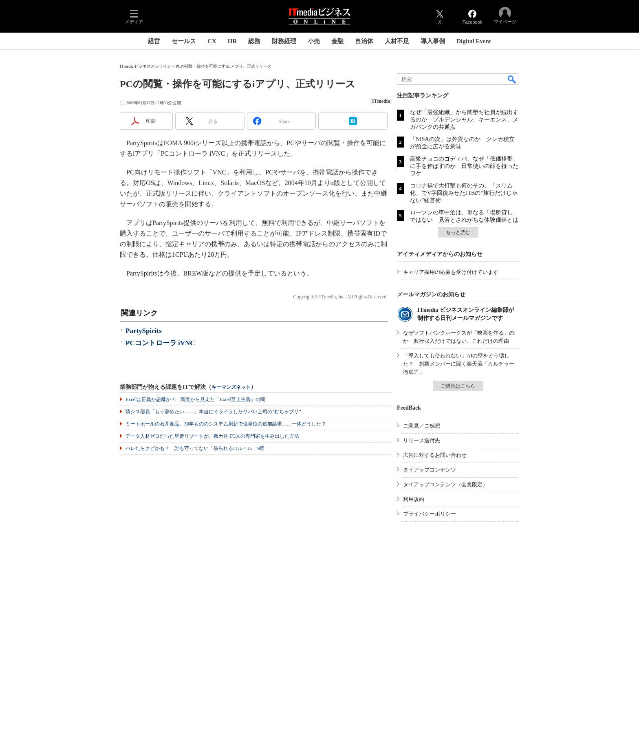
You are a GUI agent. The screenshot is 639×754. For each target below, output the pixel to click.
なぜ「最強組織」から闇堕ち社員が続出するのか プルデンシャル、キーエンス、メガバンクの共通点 (464, 119)
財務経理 (284, 41)
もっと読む (458, 232)
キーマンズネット (231, 387)
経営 (154, 41)
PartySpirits (144, 331)
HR (232, 41)
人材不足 (397, 41)
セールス (184, 41)
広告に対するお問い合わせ (435, 455)
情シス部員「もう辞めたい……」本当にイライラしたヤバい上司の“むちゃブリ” (213, 411)
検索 (512, 79)
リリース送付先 (421, 440)
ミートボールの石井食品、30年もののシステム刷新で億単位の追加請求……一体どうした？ (226, 424)
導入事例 (433, 41)
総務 (254, 41)
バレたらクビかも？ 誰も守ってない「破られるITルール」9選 (195, 448)
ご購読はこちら (458, 386)
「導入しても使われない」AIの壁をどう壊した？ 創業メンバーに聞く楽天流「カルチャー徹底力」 (458, 364)
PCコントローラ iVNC (160, 343)
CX (211, 41)
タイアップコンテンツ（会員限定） (445, 484)
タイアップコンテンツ (429, 470)
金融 (337, 41)
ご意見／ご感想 (421, 426)
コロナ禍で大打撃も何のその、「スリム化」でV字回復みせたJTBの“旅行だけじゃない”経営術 (464, 193)
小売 (314, 41)
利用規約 (413, 499)
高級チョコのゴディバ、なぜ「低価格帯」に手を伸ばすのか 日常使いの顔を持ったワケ (464, 166)
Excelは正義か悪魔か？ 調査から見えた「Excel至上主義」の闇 (195, 399)
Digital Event (473, 41)
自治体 (364, 41)
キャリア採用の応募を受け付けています (450, 272)
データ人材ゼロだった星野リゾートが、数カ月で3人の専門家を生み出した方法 (212, 436)
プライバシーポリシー (429, 514)
